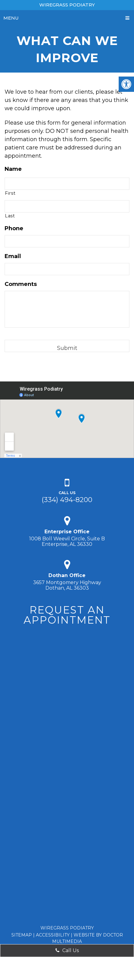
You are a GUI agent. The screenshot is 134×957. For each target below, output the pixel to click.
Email (13, 256)
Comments (21, 284)
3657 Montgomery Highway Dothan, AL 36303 (67, 585)
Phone (14, 228)
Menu (11, 18)
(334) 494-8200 (67, 500)
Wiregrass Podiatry (67, 5)
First (10, 193)
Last (10, 216)
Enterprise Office (67, 532)
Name (13, 169)
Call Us (67, 950)
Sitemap (21, 935)
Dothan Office (67, 575)
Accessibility (53, 935)
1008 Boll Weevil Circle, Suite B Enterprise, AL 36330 (67, 541)
